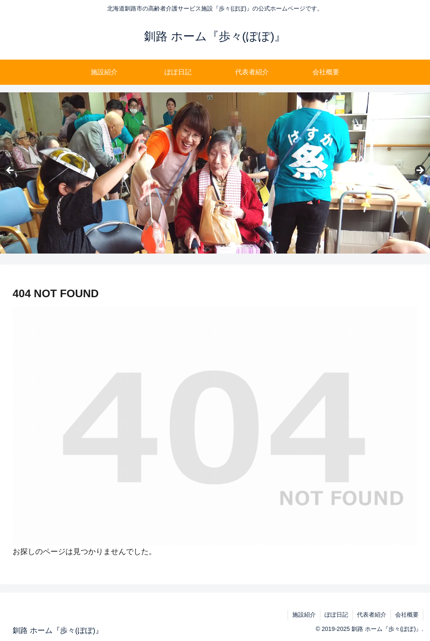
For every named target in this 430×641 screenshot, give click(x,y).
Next (419, 171)
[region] (215, 173)
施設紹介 (304, 614)
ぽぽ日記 (336, 614)
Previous (10, 171)
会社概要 (407, 614)
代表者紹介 (371, 614)
